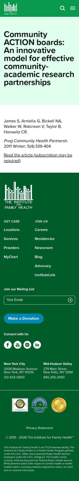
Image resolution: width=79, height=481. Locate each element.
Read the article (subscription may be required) (38, 158)
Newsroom (44, 247)
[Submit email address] (70, 300)
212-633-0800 (14, 377)
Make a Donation (23, 318)
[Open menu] (72, 8)
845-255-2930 (54, 377)
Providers (11, 247)
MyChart (11, 257)
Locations (12, 229)
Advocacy (43, 266)
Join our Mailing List (19, 289)
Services (11, 238)
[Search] (62, 8)
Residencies (45, 238)
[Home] (10, 8)
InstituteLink (45, 275)
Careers (41, 229)
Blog (38, 257)
